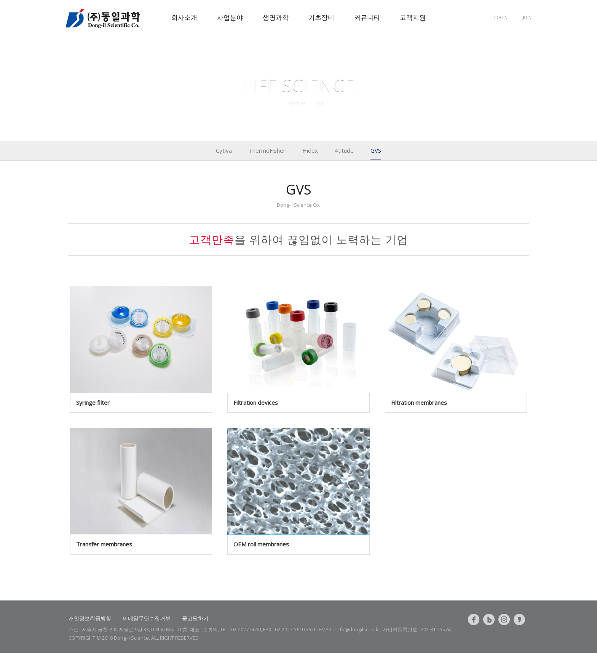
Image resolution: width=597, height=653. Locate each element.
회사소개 (184, 17)
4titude (344, 150)
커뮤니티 (367, 17)
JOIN (527, 17)
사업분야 (230, 17)
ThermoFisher (267, 150)
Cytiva (224, 150)
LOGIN (501, 17)
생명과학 (276, 17)
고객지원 (413, 17)
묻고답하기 (195, 618)
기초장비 (321, 17)
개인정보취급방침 (90, 618)
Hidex (310, 150)
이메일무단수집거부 (147, 618)
